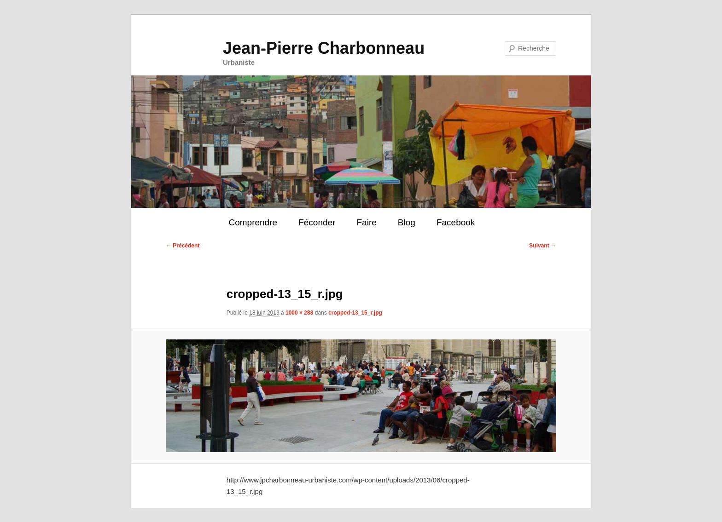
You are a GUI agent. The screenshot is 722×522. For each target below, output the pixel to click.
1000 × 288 (299, 313)
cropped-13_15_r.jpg (355, 313)
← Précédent (182, 245)
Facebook (456, 222)
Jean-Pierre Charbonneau (324, 48)
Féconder (316, 222)
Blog (406, 222)
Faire (366, 222)
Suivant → (542, 245)
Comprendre (252, 222)
